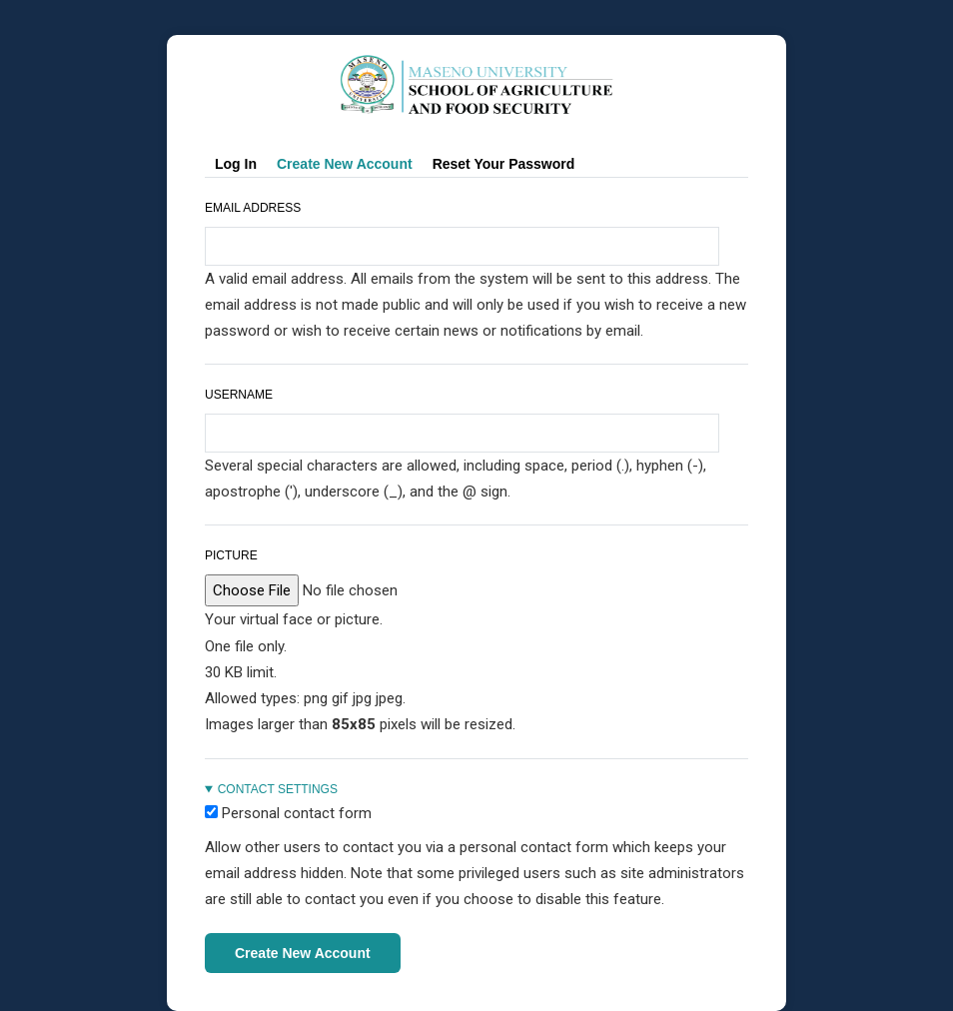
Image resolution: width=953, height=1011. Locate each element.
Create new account (350, 165)
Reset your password (504, 164)
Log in (236, 164)
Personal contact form (297, 813)
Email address (253, 208)
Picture (231, 555)
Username (239, 395)
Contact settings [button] (278, 789)
